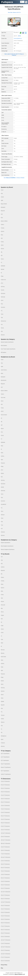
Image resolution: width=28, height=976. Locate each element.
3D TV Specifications (5, 760)
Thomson (2, 715)
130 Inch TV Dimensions (5, 946)
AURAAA (2, 567)
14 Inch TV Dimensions (5, 874)
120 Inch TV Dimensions (5, 940)
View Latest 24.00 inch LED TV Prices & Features (14, 54)
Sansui (2, 694)
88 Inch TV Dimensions (5, 929)
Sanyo (2, 698)
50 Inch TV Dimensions (5, 884)
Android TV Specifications (6, 774)
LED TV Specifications (5, 753)
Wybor (2, 739)
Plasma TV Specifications (6, 767)
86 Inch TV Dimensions (5, 867)
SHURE (2, 487)
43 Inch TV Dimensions (5, 819)
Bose (2, 217)
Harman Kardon (4, 414)
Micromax (3, 649)
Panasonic (3, 463)
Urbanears (3, 531)
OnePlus (2, 456)
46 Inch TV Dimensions (5, 905)
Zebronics (3, 334)
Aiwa (2, 193)
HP (1, 418)
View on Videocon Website (14, 177)
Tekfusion (3, 514)
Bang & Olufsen (4, 203)
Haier (2, 598)
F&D (2, 238)
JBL (1, 252)
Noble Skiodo (3, 656)
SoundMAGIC (3, 504)
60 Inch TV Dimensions (5, 788)
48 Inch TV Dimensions (5, 895)
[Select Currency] (22, 2)
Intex (2, 618)
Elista (2, 234)
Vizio (2, 331)
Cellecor (2, 224)
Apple (2, 200)
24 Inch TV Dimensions (18, 40)
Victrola (2, 327)
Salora (2, 684)
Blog (2, 968)
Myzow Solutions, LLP (20, 974)
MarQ (2, 445)
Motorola (2, 653)
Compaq (2, 227)
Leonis (2, 632)
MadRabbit (3, 265)
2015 (19, 35)
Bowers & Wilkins (4, 221)
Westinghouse (3, 735)
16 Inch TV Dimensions (5, 829)
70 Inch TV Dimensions (5, 781)
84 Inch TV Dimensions (5, 802)
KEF (2, 255)
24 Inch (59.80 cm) (18, 38)
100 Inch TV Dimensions (5, 840)
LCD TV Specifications (5, 757)
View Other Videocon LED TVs (14, 12)
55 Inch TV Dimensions (5, 936)
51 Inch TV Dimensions (5, 812)
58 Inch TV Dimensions (5, 815)
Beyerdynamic (3, 380)
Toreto (2, 314)
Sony (2, 303)
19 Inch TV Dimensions (5, 846)
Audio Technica (4, 369)
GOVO (2, 245)
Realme (2, 473)
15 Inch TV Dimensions (5, 805)
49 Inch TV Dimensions (5, 919)
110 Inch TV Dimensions (5, 953)
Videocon (2, 722)
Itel (1, 622)
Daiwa (2, 584)
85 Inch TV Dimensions (5, 822)
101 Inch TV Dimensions (5, 891)
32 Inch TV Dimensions (5, 795)
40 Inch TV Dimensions (5, 791)
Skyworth (2, 704)
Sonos (2, 300)
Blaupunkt (3, 210)
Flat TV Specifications (5, 770)
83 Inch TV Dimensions (5, 933)
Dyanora (2, 231)
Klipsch (2, 428)
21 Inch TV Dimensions (5, 943)
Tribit (2, 317)
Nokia (2, 452)
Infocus (2, 611)
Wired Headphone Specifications (7, 546)
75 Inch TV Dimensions (5, 809)
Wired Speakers (4, 345)
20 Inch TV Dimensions (5, 908)
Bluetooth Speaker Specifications (7, 342)
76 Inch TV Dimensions (5, 871)
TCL (2, 310)
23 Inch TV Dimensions (5, 826)
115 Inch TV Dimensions (5, 833)
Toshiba (2, 718)
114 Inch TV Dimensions (5, 902)
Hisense (2, 248)
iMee (2, 608)
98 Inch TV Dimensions (5, 898)
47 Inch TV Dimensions (5, 926)
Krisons (2, 258)
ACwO (2, 190)
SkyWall (2, 701)
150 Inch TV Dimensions (5, 857)
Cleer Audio (3, 397)
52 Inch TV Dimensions (5, 912)
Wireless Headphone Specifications (7, 549)
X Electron (3, 742)
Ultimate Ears (3, 321)
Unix (2, 324)
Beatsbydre (3, 207)
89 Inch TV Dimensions (5, 877)
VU (1, 729)
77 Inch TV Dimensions (5, 853)
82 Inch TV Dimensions (5, 888)
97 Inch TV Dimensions (5, 957)
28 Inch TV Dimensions (5, 850)
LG (1, 262)
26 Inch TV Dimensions (5, 836)
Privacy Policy (4, 964)
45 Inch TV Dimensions (5, 950)
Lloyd (2, 639)
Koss (2, 432)
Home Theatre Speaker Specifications (8, 348)
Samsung (3, 286)
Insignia (2, 615)
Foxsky (2, 241)
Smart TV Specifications (5, 763)
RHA (2, 476)
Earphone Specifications (5, 542)
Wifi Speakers (3, 352)
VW (1, 732)
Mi (1, 272)
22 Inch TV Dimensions (5, 860)
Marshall (2, 269)
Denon (2, 400)
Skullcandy (3, 296)
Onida (2, 667)
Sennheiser (3, 293)
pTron (2, 283)
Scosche (2, 290)
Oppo (2, 459)
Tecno (2, 511)
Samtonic (2, 691)
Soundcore (3, 307)
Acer (2, 556)
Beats (2, 373)
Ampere (2, 196)
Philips (2, 276)
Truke (2, 525)
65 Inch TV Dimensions (5, 784)
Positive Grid (3, 279)
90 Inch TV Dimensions (5, 960)
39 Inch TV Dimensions (5, 864)
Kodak (2, 625)
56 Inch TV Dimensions (5, 922)
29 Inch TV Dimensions (5, 798)
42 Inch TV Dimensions (5, 915)
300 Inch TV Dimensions (5, 843)
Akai (2, 563)
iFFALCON (3, 604)
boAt (2, 214)
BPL (2, 573)
